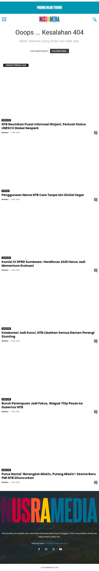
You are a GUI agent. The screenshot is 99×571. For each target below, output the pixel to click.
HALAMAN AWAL (59, 51)
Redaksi (5, 132)
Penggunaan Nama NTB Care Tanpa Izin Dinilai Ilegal (43, 195)
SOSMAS (5, 191)
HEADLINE (6, 120)
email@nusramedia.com (56, 543)
